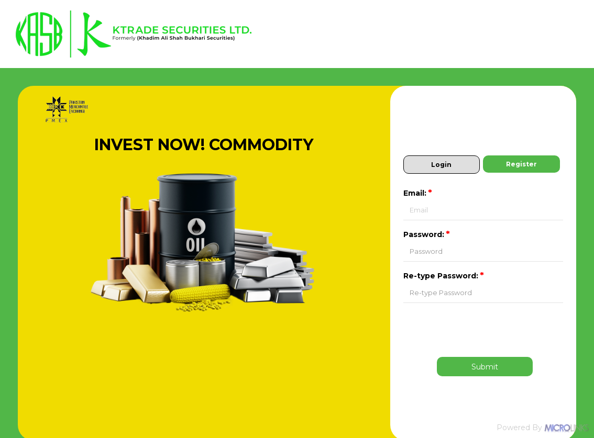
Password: (427, 234)
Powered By (543, 427)
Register (521, 164)
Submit (484, 367)
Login (441, 165)
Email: (418, 193)
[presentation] (485, 329)
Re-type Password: (444, 275)
